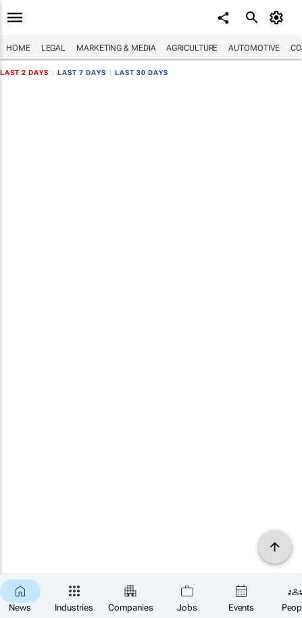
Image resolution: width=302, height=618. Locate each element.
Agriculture (192, 48)
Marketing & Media (115, 48)
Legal (53, 48)
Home (18, 48)
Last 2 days (24, 72)
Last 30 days (141, 72)
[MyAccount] (278, 17)
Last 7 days (81, 72)
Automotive (254, 48)
